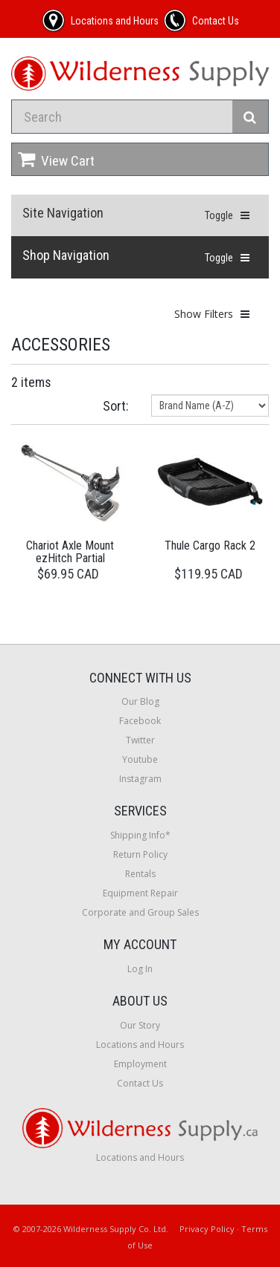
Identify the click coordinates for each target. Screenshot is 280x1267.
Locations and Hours (140, 1044)
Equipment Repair (140, 893)
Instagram (140, 778)
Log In (140, 969)
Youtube (140, 759)
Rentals (140, 873)
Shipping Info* (140, 835)
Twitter (140, 740)
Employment (140, 1064)
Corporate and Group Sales (140, 912)
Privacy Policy (207, 1228)
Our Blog (140, 701)
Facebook (140, 720)
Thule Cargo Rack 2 (210, 545)
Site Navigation (63, 213)
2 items (31, 382)
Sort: (116, 406)
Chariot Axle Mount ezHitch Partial (70, 552)
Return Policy (140, 854)
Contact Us (140, 1083)
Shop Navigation (65, 255)
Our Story (140, 1025)
